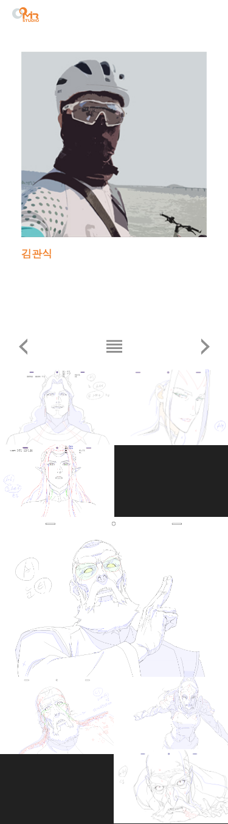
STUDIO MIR (25, 14)
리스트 (114, 346)
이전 (23, 346)
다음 (205, 346)
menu (209, 16)
